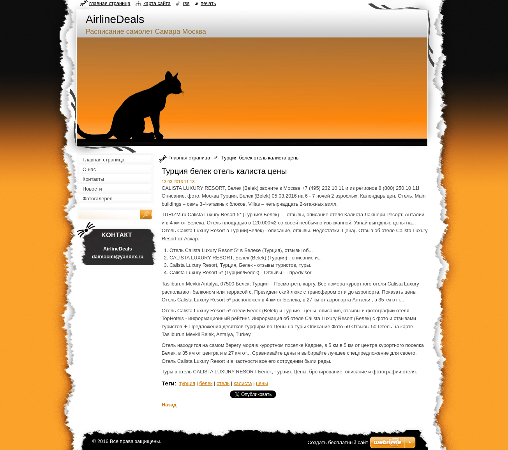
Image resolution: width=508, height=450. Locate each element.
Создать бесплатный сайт (337, 442)
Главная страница (189, 158)
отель (223, 383)
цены (262, 383)
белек (205, 383)
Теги (168, 383)
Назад (169, 405)
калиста (243, 383)
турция (187, 383)
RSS (186, 3)
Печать (208, 3)
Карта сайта (157, 3)
